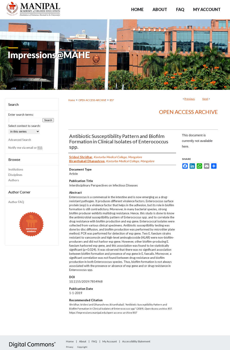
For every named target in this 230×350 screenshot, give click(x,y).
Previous (189, 98)
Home (71, 100)
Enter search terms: (20, 114)
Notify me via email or (25, 147)
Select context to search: (24, 126)
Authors (13, 180)
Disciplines (15, 175)
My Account (109, 341)
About (82, 341)
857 (112, 100)
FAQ (94, 341)
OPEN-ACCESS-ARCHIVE (92, 100)
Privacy (69, 347)
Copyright (82, 347)
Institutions (15, 169)
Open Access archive (188, 112)
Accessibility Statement (136, 341)
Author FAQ (16, 202)
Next (205, 98)
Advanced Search (19, 140)
